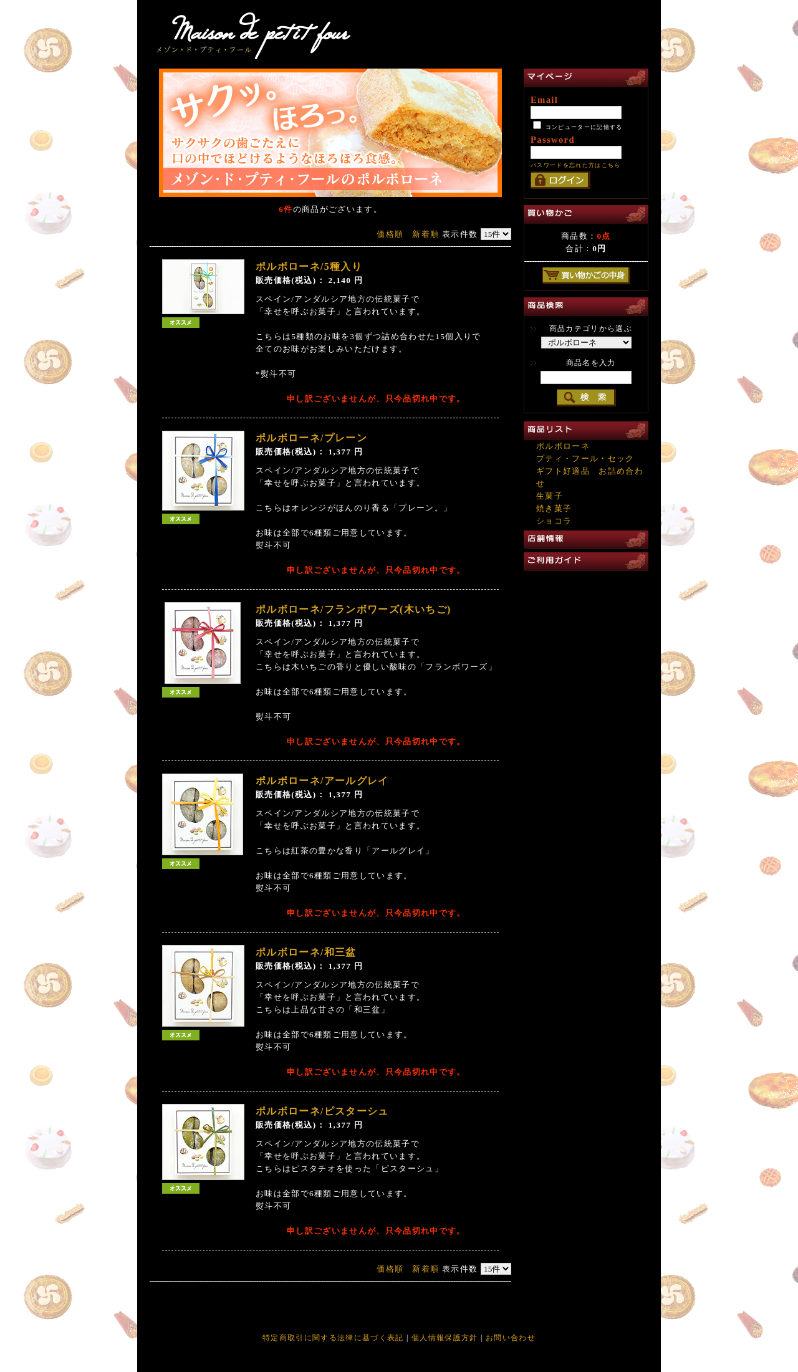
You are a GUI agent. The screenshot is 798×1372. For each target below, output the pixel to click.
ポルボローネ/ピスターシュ (322, 1111)
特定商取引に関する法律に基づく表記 (334, 1337)
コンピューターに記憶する (584, 127)
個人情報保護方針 (444, 1337)
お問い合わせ (511, 1337)
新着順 (425, 234)
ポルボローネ (563, 446)
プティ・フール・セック (585, 458)
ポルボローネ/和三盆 (306, 952)
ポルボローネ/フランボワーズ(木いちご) (353, 609)
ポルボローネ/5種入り (309, 266)
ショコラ (554, 520)
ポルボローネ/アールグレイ (322, 780)
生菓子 (549, 496)
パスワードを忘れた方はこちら (576, 165)
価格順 (390, 234)
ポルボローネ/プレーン (311, 438)
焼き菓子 (554, 508)
